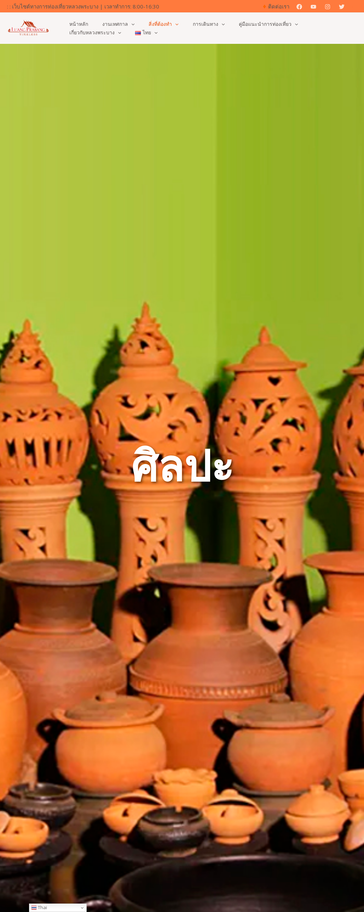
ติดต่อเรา (278, 6)
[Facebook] (299, 7)
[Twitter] (342, 7)
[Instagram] (327, 7)
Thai (39, 907)
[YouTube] (313, 7)
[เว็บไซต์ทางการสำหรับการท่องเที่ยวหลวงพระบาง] (28, 27)
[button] (354, 6)
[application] (125, 24)
